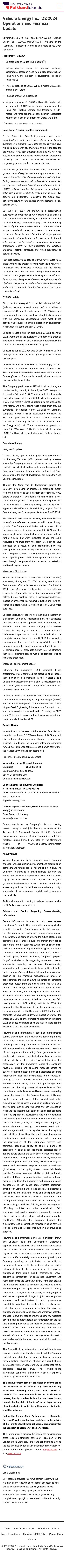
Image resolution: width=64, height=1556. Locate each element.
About (8, 1528)
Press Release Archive (24, 1528)
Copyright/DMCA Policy (34, 1534)
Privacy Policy (56, 1534)
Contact (32, 1539)
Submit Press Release (48, 1528)
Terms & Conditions (10, 1534)
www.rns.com (14, 1453)
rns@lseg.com (50, 1449)
